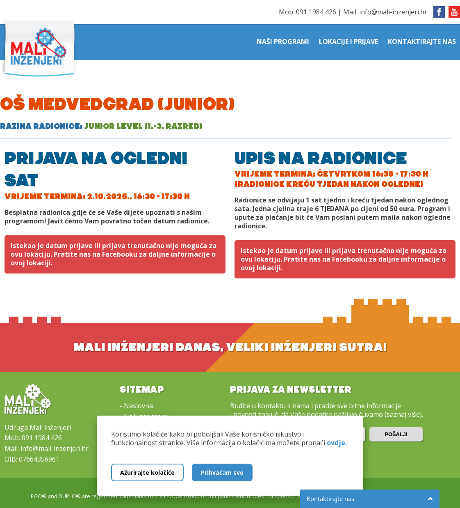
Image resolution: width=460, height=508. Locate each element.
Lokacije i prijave (348, 41)
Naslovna (138, 405)
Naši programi (283, 41)
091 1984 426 (316, 11)
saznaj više (403, 414)
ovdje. (337, 442)
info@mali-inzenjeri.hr (393, 11)
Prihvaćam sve (222, 472)
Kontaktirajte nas (422, 41)
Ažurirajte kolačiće (147, 472)
